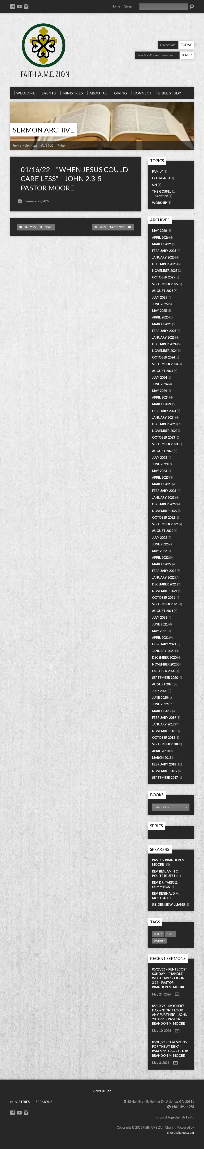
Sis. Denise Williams (168, 904)
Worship (159, 203)
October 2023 (163, 437)
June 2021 (160, 624)
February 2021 (164, 644)
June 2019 (160, 704)
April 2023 (160, 477)
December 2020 (164, 657)
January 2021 (163, 651)
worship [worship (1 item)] (159, 940)
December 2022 (164, 504)
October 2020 (163, 671)
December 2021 (164, 584)
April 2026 (160, 237)
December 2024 (164, 344)
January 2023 (163, 497)
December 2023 (164, 424)
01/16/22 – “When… (55, 145)
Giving (128, 6)
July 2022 (159, 537)
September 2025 (165, 284)
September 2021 (165, 604)
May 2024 (159, 391)
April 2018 (160, 751)
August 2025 (162, 291)
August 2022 (162, 531)
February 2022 (164, 571)
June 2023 (160, 464)
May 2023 (159, 471)
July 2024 (159, 377)
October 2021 (163, 597)
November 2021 (164, 591)
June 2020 (160, 697)
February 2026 (164, 251)
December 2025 (164, 264)
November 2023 (164, 431)
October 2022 (163, 517)
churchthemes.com (180, 1132)
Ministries (20, 1101)
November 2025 (164, 270)
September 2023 (165, 444)
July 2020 (159, 691)
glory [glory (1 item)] (158, 933)
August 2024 (162, 371)
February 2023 (164, 491)
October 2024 (163, 357)
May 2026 (159, 230)
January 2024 (163, 417)
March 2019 (161, 711)
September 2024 (165, 364)
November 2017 (164, 771)
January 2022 (163, 577)
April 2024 (160, 397)
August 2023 (162, 451)
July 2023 (159, 457)
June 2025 (160, 304)
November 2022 (164, 511)
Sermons (31, 145)
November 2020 (164, 664)
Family (157, 171)
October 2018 (163, 737)
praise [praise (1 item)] (170, 933)
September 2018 (165, 744)
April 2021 (160, 637)
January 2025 (163, 337)
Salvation (161, 196)
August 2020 (162, 684)
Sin (154, 185)
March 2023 (161, 484)
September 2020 (165, 677)
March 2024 (161, 404)
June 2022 (160, 544)
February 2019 (164, 717)
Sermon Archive (43, 130)
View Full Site (102, 1091)
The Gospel (161, 191)
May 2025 (159, 311)
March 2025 (161, 324)
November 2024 (164, 351)
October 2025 (163, 277)
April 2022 (160, 557)
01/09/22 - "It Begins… (36, 227)
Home (116, 6)
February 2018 (164, 764)
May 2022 (159, 551)
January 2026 (163, 257)
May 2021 (159, 631)
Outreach (161, 178)
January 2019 (163, 724)
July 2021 (159, 617)
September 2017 (165, 777)
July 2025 (159, 297)
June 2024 (160, 384)
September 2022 (165, 524)
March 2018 (161, 758)
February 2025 (164, 331)
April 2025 (160, 317)
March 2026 (161, 244)
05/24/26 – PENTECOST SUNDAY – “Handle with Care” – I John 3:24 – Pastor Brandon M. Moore (169, 978)
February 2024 (164, 411)
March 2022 (161, 564)
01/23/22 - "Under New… (113, 227)
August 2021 (162, 611)
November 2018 (164, 731)
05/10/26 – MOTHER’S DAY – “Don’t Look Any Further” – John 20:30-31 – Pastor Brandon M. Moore (169, 1015)
